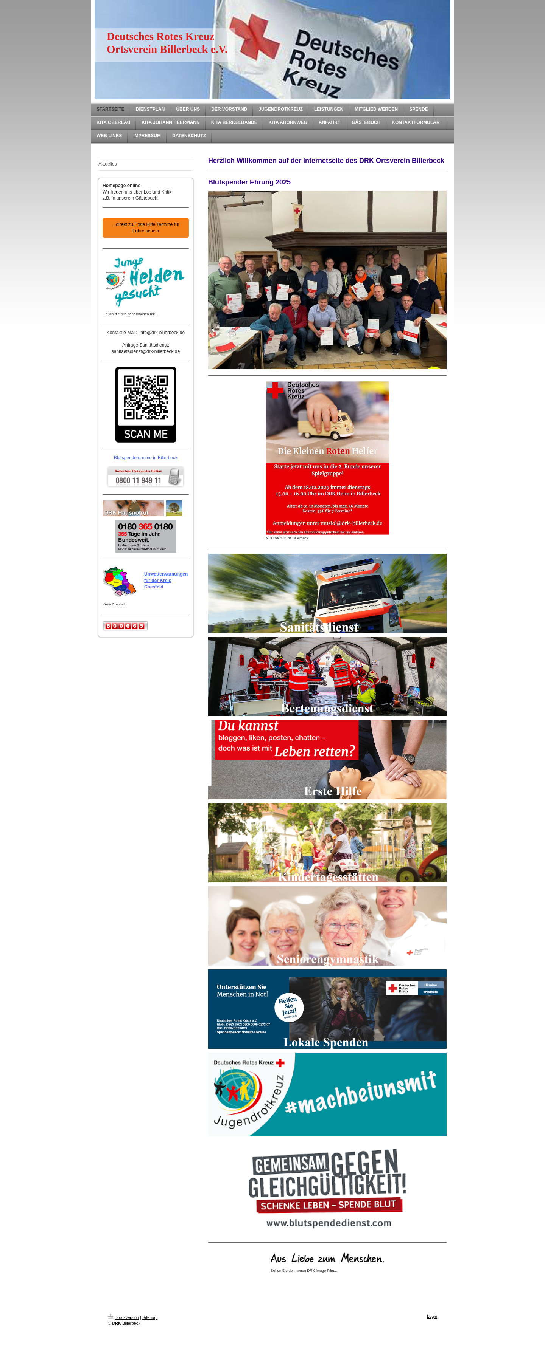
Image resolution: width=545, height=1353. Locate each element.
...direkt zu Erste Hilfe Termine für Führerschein (145, 228)
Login (432, 1316)
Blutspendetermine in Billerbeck (146, 457)
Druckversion (123, 1317)
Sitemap (149, 1317)
